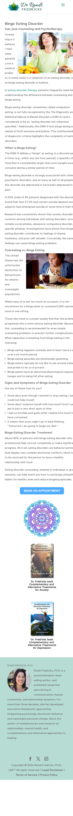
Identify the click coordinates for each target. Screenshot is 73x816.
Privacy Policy (49, 774)
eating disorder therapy (22, 90)
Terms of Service (26, 774)
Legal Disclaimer (52, 770)
